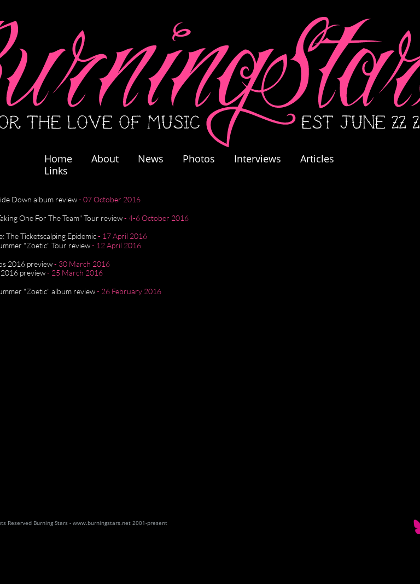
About (105, 158)
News (151, 158)
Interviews (257, 158)
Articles (317, 158)
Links (56, 170)
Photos (204, 158)
